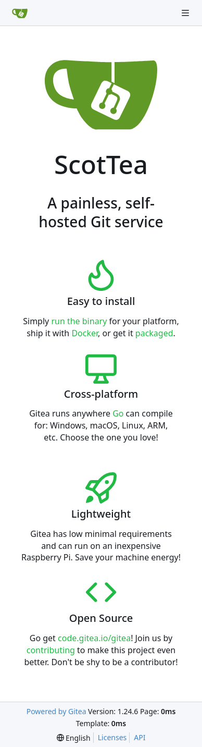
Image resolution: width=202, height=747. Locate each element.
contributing (51, 650)
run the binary (79, 321)
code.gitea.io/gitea (94, 638)
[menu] (74, 738)
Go (117, 413)
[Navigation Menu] (186, 12)
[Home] (19, 13)
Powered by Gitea (56, 711)
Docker (84, 333)
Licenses (112, 737)
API (139, 737)
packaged (154, 333)
